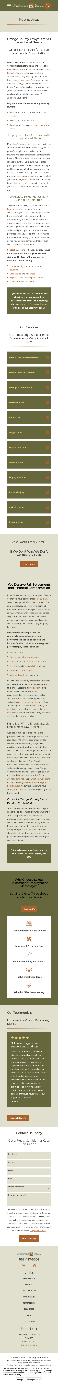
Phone (10, 1170)
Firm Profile (29, 1278)
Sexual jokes (15, 273)
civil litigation (34, 687)
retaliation (11, 757)
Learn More (29, 564)
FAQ (29, 1315)
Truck (12, 670)
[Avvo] (34, 1265)
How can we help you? (17, 1195)
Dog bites (14, 666)
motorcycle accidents (29, 657)
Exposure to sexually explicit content (26, 277)
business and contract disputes (28, 702)
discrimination (30, 782)
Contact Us (29, 909)
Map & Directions (29, 1345)
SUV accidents (26, 670)
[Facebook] (29, 1265)
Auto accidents (16, 652)
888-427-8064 (29, 1259)
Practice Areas (29, 1290)
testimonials (29, 120)
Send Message (29, 1238)
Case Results (29, 1297)
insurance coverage (29, 176)
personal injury (41, 598)
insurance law (20, 183)
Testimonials (29, 1303)
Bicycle (13, 657)
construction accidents (36, 661)
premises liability (31, 666)
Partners (29, 1284)
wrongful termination (17, 778)
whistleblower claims (40, 778)
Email (10, 1179)
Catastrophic (16, 661)
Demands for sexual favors (22, 281)
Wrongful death (17, 675)
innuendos (30, 273)
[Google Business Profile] (23, 1265)
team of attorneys (15, 73)
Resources (29, 1309)
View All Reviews (18, 1118)
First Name (12, 1154)
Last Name (12, 1162)
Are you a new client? (16, 1187)
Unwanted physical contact (22, 266)
